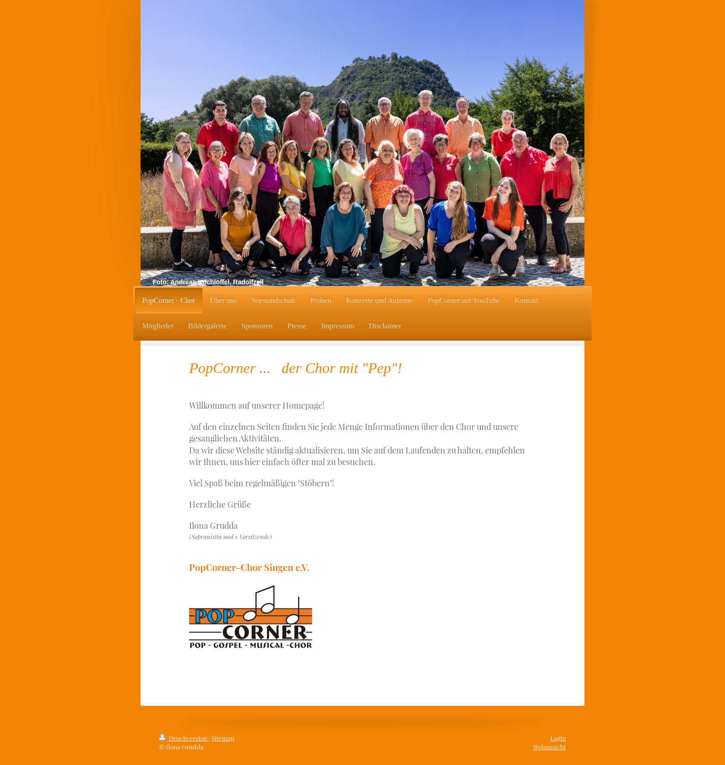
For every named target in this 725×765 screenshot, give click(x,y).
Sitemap (222, 738)
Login (558, 738)
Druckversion (184, 738)
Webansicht (549, 746)
